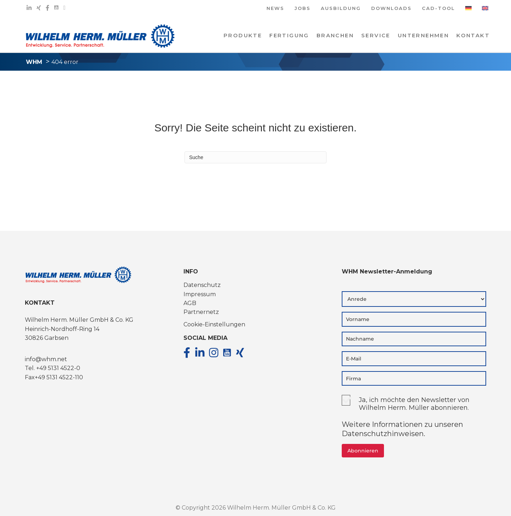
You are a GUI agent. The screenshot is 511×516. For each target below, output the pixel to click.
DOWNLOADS (391, 8)
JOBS (303, 8)
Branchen (335, 35)
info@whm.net (46, 359)
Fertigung (289, 35)
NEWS (275, 8)
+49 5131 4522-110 (59, 377)
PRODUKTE (243, 35)
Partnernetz (201, 312)
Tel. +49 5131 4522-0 (52, 368)
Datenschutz (202, 285)
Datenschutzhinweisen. (383, 433)
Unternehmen (423, 35)
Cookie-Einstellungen (214, 324)
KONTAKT (473, 35)
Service (375, 35)
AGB (189, 303)
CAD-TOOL (438, 8)
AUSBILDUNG (341, 8)
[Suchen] (255, 157)
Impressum (199, 294)
